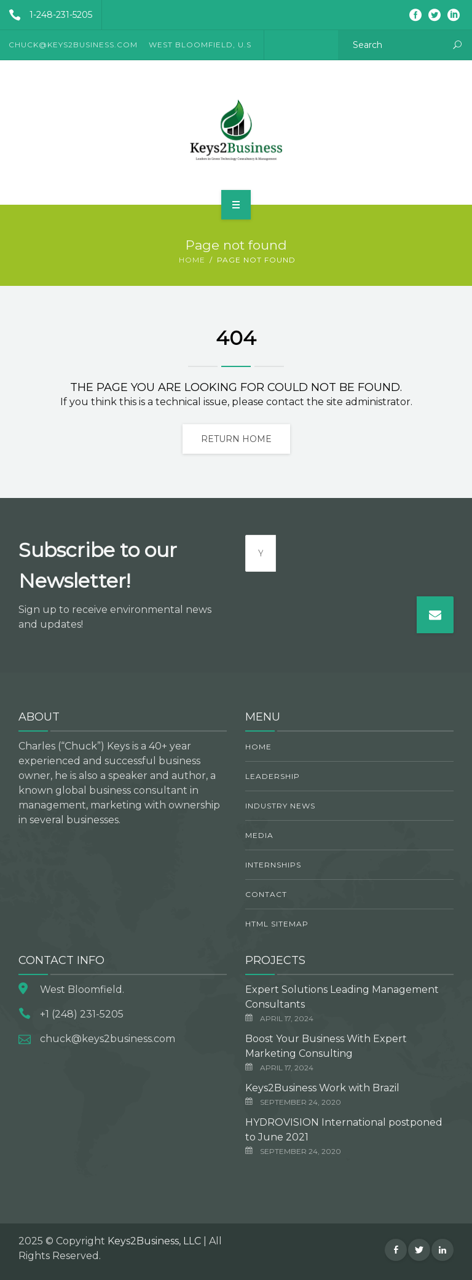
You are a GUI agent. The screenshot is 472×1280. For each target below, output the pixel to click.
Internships (273, 864)
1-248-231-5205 (46, 15)
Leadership (272, 776)
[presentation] (369, 559)
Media (259, 835)
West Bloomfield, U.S (200, 44)
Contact (266, 894)
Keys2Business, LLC (154, 1241)
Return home (236, 438)
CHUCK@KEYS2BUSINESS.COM (73, 44)
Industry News (280, 805)
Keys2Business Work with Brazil (322, 1088)
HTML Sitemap (277, 923)
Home (192, 259)
